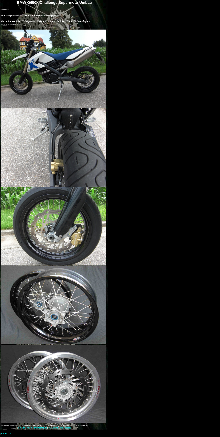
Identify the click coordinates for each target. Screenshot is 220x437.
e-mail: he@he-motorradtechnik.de (32, 428)
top (10, 433)
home (4, 433)
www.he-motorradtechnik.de (59, 428)
